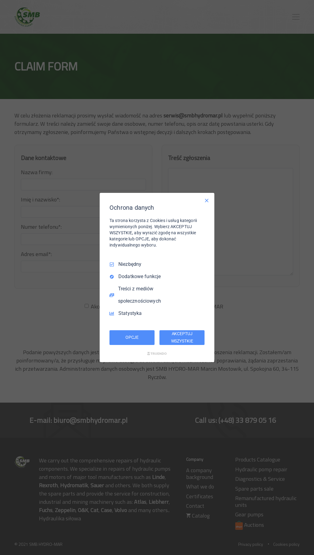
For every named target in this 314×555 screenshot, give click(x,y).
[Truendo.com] (157, 353)
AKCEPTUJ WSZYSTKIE (182, 337)
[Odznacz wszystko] (206, 200)
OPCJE (132, 337)
